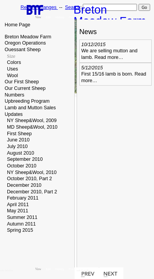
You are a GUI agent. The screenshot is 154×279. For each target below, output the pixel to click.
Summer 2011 (22, 217)
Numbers (14, 95)
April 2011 (18, 204)
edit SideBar (6, 270)
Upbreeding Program (27, 101)
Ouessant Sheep (23, 49)
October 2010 (21, 166)
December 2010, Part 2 (32, 192)
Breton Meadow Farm (28, 37)
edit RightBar (84, 270)
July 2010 (17, 146)
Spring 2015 (20, 230)
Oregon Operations (25, 43)
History (59, 17)
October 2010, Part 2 (29, 178)
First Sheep (19, 133)
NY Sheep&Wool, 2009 (31, 120)
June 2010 (18, 140)
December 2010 (24, 185)
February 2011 (22, 198)
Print (72, 17)
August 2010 (20, 153)
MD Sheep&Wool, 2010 (32, 127)
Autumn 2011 (21, 224)
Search (72, 7)
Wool (12, 75)
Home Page (17, 25)
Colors (14, 62)
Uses (12, 69)
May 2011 (17, 211)
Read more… (108, 57)
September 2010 (25, 159)
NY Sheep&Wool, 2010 (31, 172)
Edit (48, 17)
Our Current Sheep (25, 88)
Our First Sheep (22, 81)
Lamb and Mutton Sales (30, 107)
